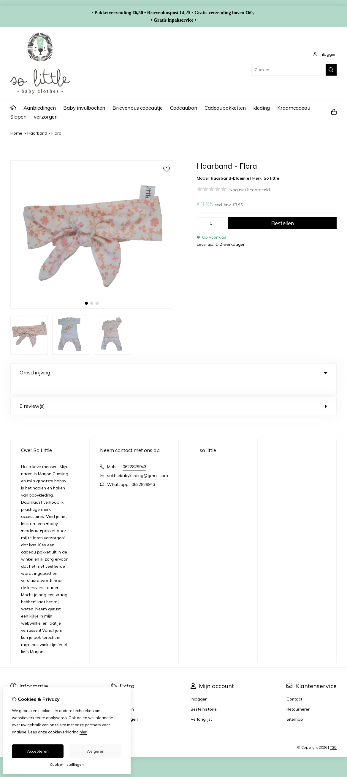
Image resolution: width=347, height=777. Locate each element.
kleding (261, 108)
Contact (294, 687)
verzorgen (46, 117)
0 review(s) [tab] (173, 394)
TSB (333, 735)
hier (83, 732)
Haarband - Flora (44, 133)
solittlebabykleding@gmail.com (137, 463)
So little (271, 178)
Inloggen (199, 687)
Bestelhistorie (204, 697)
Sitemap (294, 707)
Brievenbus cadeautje (138, 108)
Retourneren (298, 697)
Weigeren (95, 751)
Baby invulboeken (84, 108)
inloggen (325, 54)
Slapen (18, 117)
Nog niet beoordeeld (249, 189)
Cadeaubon (183, 108)
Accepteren (38, 751)
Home (16, 133)
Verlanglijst (201, 707)
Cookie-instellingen (67, 764)
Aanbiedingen (39, 108)
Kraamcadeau (293, 108)
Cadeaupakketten (225, 108)
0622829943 (134, 454)
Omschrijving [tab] (173, 372)
